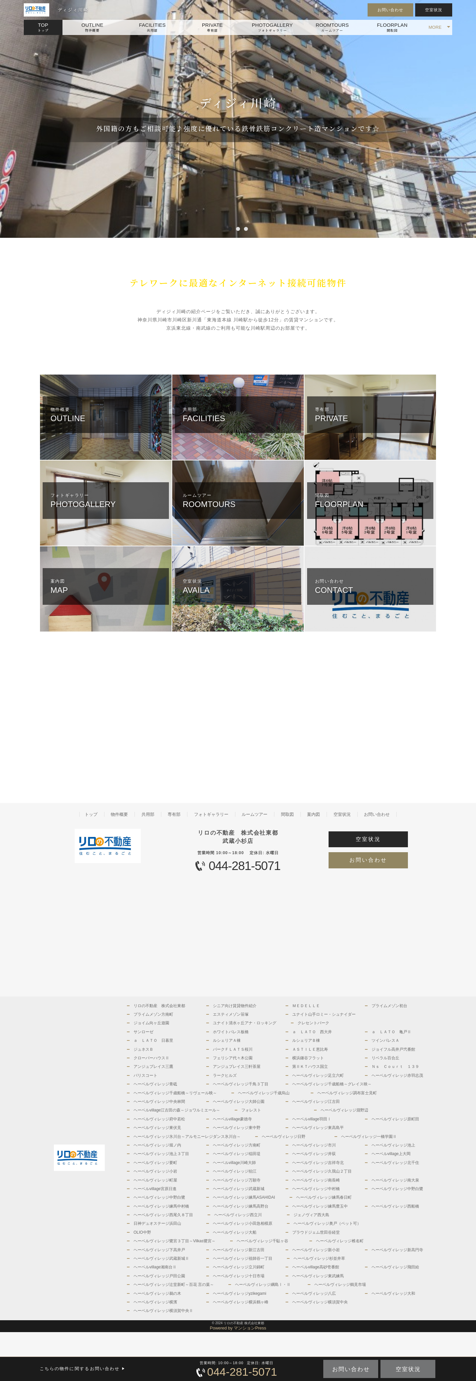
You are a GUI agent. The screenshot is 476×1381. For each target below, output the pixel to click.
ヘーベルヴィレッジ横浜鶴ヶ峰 (240, 1302)
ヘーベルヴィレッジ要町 (155, 1162)
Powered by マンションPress (238, 1328)
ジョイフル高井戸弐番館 (393, 1049)
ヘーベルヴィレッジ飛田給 (395, 1267)
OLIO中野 (142, 1232)
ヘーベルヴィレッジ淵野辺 (344, 1110)
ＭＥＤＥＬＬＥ (306, 1005)
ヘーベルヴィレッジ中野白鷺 (397, 1188)
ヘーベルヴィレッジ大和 (393, 1293)
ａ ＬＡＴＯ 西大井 (312, 1032)
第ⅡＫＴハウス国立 (310, 1066)
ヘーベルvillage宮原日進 (155, 1188)
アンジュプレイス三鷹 (153, 1066)
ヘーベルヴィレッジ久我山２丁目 (322, 1171)
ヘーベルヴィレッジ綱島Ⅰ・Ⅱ (263, 1284)
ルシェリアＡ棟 (227, 1040)
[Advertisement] (138, 717)
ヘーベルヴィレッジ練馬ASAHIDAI (244, 1197)
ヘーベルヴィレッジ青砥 (155, 1084)
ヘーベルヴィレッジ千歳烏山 (264, 1093)
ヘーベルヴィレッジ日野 (283, 1136)
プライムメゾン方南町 (153, 1014)
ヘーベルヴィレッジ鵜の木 (157, 1293)
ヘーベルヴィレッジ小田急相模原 (242, 1223)
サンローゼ (143, 1032)
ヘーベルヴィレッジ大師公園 (238, 1101)
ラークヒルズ (225, 1075)
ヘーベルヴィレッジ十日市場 (238, 1276)
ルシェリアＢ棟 (306, 1040)
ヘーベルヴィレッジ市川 (314, 1145)
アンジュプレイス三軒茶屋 (236, 1066)
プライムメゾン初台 (389, 1005)
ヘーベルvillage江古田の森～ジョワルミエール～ (177, 1110)
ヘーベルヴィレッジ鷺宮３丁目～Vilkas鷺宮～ (175, 1241)
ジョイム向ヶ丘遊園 (151, 1023)
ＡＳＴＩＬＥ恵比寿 (310, 1049)
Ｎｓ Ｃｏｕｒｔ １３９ (395, 1066)
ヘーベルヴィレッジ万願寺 (236, 1180)
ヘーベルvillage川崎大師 (234, 1162)
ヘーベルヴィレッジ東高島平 (318, 1127)
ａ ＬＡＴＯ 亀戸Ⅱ (391, 1032)
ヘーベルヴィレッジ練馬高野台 (240, 1206)
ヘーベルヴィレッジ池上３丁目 (161, 1153)
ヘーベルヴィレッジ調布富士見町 (347, 1093)
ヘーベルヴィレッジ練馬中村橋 (161, 1206)
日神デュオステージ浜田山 (157, 1223)
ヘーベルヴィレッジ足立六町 (318, 1075)
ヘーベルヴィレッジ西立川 (238, 1215)
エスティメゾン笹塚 (231, 1014)
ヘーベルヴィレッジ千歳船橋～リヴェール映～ (175, 1093)
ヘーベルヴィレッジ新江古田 (238, 1250)
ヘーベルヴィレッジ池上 (393, 1145)
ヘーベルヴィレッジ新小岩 (316, 1250)
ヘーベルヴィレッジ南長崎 (316, 1180)
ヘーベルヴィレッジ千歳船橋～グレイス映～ (332, 1084)
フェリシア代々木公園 (233, 1058)
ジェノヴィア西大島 (311, 1215)
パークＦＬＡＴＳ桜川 (233, 1049)
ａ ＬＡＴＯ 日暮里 (153, 1040)
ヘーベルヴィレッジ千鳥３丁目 (240, 1084)
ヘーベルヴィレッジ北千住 (395, 1162)
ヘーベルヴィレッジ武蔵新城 (238, 1188)
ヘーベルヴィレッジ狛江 (235, 1171)
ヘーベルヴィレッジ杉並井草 (319, 1258)
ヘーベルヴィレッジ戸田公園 (159, 1276)
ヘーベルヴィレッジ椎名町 (340, 1241)
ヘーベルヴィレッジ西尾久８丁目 (163, 1215)
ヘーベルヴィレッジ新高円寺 (397, 1250)
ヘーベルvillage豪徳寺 (232, 1119)
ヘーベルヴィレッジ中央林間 (159, 1101)
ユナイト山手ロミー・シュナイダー (324, 1014)
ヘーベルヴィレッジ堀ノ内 (157, 1145)
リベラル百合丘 (385, 1058)
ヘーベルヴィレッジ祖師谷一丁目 (242, 1258)
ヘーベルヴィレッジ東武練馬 (318, 1276)
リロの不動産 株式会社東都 (159, 1005)
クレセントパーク (313, 1023)
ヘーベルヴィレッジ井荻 (314, 1153)
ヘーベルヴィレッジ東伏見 (157, 1127)
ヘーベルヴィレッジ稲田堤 (236, 1153)
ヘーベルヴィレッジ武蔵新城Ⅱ (161, 1258)
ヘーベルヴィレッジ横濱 (155, 1302)
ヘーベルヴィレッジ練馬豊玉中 (320, 1206)
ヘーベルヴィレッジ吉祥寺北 (318, 1162)
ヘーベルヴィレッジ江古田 (316, 1101)
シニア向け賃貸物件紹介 (235, 1005)
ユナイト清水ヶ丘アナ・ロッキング (244, 1023)
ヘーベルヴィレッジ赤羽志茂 (397, 1075)
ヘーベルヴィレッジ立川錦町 (238, 1267)
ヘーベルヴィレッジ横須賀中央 (320, 1302)
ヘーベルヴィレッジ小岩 (155, 1171)
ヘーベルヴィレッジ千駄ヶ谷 (262, 1241)
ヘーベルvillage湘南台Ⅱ (155, 1267)
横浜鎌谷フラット (308, 1058)
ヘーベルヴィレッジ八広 (314, 1293)
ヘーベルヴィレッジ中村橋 (316, 1188)
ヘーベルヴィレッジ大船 (235, 1232)
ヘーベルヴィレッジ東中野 (236, 1127)
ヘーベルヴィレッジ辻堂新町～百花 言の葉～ (174, 1284)
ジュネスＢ (143, 1049)
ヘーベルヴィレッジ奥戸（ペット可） (327, 1223)
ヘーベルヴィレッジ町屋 (155, 1180)
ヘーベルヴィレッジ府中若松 (159, 1119)
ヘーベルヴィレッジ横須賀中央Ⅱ (163, 1310)
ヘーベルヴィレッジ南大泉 (395, 1180)
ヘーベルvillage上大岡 (391, 1153)
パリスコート (145, 1075)
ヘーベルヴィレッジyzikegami (239, 1293)
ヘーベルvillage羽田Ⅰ (311, 1119)
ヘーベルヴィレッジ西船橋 (395, 1206)
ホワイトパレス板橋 (231, 1032)
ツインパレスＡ (385, 1040)
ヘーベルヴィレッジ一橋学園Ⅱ (369, 1136)
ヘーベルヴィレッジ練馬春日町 (324, 1197)
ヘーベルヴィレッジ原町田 (395, 1119)
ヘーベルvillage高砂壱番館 (315, 1267)
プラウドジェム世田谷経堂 (316, 1232)
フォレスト (251, 1110)
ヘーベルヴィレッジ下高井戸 (159, 1250)
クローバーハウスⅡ (151, 1058)
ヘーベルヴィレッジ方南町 (236, 1145)
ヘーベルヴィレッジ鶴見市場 (340, 1284)
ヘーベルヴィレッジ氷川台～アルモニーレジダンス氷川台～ (187, 1136)
